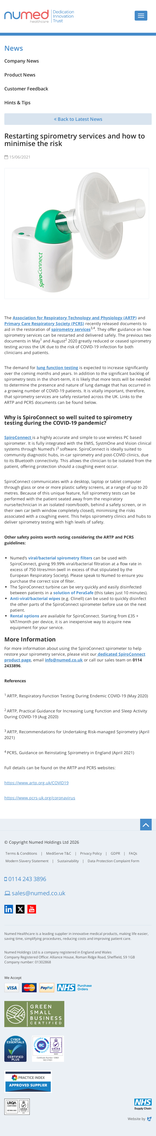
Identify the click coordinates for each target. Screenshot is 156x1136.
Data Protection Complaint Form (113, 860)
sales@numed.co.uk (34, 893)
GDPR (115, 853)
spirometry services (71, 329)
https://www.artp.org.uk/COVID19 (36, 782)
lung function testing (57, 367)
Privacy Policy (91, 853)
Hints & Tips (17, 102)
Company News (21, 61)
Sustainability (68, 860)
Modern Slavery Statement (26, 860)
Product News (19, 75)
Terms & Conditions (21, 853)
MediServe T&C (58, 853)
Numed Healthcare (39, 16)
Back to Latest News (78, 119)
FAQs (133, 853)
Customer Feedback (26, 88)
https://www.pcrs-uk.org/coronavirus (39, 798)
